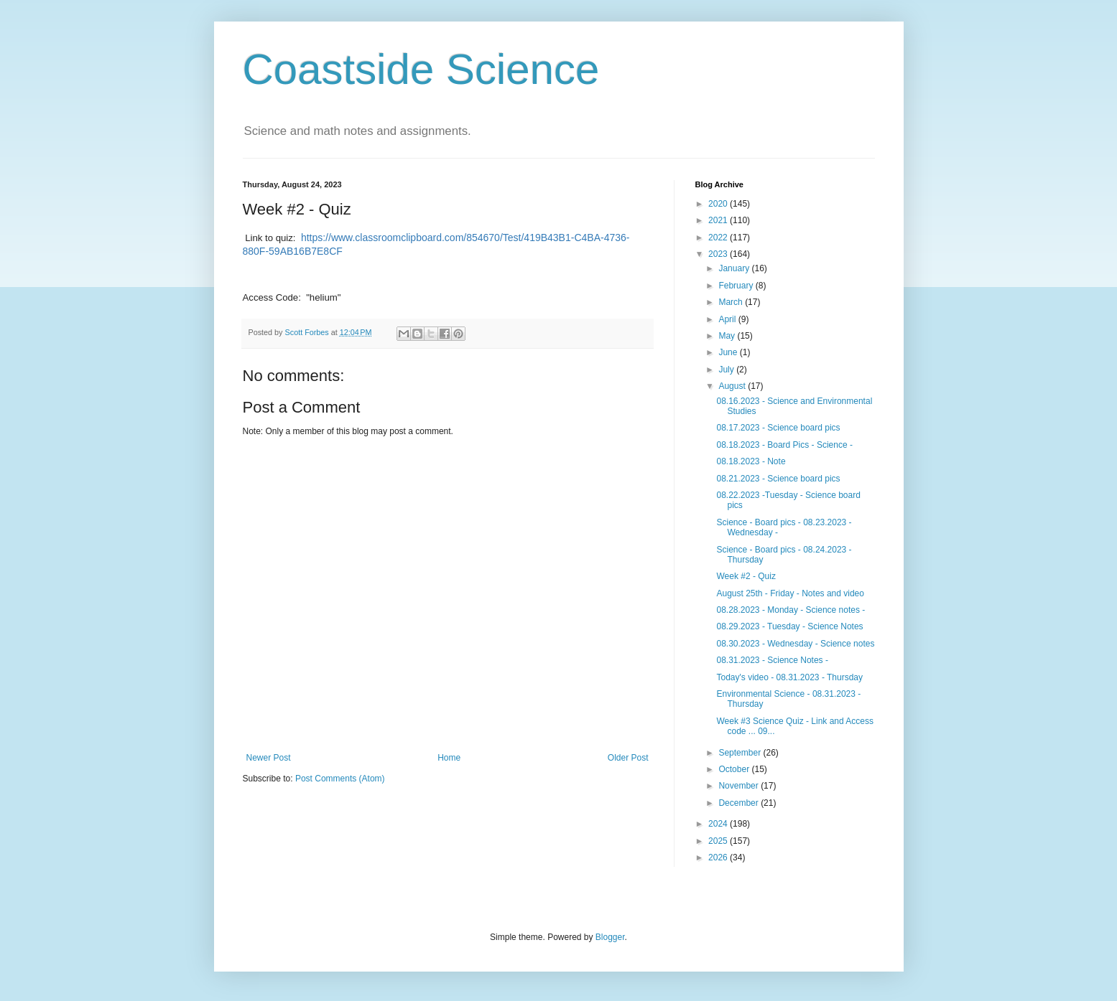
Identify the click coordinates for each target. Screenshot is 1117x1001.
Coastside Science (421, 69)
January (734, 268)
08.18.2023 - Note (750, 461)
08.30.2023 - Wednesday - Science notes (795, 644)
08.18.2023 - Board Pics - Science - (784, 445)
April (728, 319)
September (740, 753)
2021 (719, 220)
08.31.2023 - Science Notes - (772, 660)
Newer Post (268, 758)
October (734, 769)
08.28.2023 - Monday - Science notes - (790, 610)
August (733, 386)
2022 (719, 237)
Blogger (610, 937)
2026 (719, 857)
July (727, 370)
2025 (719, 841)
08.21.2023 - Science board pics (778, 479)
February (736, 286)
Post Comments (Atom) (340, 779)
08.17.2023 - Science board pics (778, 428)
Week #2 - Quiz (745, 576)
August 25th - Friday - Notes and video (789, 593)
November (739, 786)
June (728, 352)
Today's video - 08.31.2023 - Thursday (789, 677)
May (727, 336)
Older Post (628, 758)
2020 (719, 204)
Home (448, 758)
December (739, 803)
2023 (719, 254)
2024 (719, 824)
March (731, 302)
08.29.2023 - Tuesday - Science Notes (789, 626)
